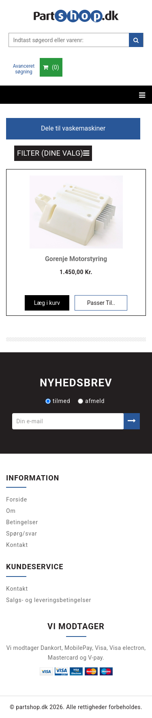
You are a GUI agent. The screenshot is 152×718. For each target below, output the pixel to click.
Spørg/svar (21, 533)
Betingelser (22, 522)
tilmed (58, 401)
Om (11, 511)
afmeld (91, 401)
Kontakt (17, 545)
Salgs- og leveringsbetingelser (48, 600)
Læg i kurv (47, 303)
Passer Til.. (101, 303)
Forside (16, 499)
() (51, 67)
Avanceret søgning (23, 69)
